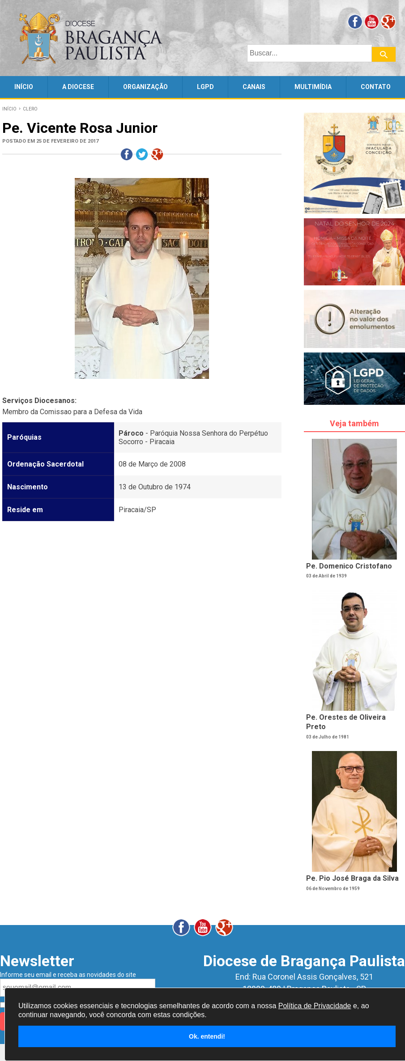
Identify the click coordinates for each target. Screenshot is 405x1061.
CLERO (30, 108)
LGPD (205, 86)
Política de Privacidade (314, 1006)
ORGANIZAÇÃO (145, 86)
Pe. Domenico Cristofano (349, 566)
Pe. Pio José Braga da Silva (352, 878)
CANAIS (254, 86)
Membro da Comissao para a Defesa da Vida (72, 411)
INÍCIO (23, 86)
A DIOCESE (78, 86)
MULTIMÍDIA (313, 86)
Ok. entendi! (207, 1036)
